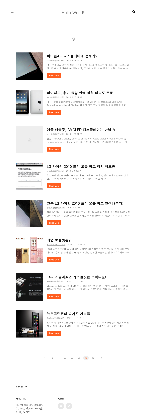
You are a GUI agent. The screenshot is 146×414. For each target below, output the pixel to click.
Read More (54, 75)
